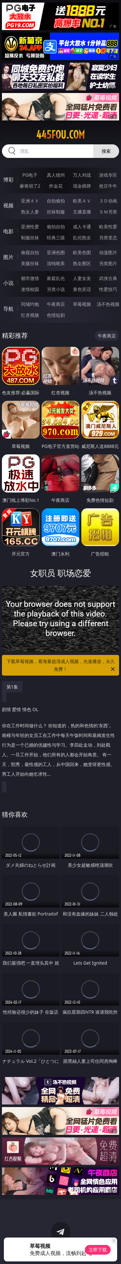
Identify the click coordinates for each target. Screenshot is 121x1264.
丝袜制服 (56, 212)
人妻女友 (82, 278)
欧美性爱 (108, 226)
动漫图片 (108, 252)
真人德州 (56, 175)
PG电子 (29, 175)
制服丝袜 (30, 237)
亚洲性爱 (30, 226)
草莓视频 (82, 304)
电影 (8, 231)
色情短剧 (56, 315)
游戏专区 (108, 175)
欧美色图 (82, 252)
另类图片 (108, 263)
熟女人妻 (30, 212)
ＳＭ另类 (108, 212)
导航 (8, 308)
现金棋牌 (82, 186)
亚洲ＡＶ (30, 201)
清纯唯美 (56, 263)
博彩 (8, 179)
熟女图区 (82, 263)
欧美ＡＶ (82, 201)
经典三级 (56, 237)
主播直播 (82, 212)
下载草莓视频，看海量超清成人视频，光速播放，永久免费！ (61, 665)
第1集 (12, 687)
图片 (8, 257)
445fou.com (60, 134)
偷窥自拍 (30, 252)
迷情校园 (30, 289)
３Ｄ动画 (108, 201)
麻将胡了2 (30, 186)
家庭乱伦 (56, 278)
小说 (8, 282)
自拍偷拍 (56, 201)
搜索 (106, 151)
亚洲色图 (56, 252)
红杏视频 (30, 315)
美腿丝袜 (30, 263)
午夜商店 (56, 304)
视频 (8, 205)
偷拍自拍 (56, 226)
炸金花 (56, 186)
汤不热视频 (108, 304)
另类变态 (108, 237)
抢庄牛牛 (108, 186)
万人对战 (82, 175)
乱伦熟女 (82, 237)
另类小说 (56, 289)
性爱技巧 (108, 289)
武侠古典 (108, 278)
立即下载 (98, 1250)
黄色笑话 (82, 289)
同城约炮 (30, 304)
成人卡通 (82, 226)
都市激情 (30, 278)
